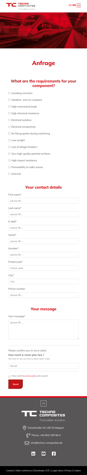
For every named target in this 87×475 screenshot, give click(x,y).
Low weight (18, 140)
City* (11, 275)
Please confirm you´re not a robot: (29, 354)
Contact (10, 470)
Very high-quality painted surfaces (30, 153)
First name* (15, 194)
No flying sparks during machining (30, 133)
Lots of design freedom (24, 146)
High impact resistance (24, 160)
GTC (48, 470)
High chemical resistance (25, 113)
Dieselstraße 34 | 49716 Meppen (43, 428)
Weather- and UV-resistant (26, 99)
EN (74, 5)
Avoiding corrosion (22, 93)
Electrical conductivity (23, 126)
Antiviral (16, 173)
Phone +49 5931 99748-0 (43, 435)
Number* (13, 248)
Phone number (16, 288)
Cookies (77, 470)
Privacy (68, 470)
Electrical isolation (21, 120)
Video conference (23, 470)
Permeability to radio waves (27, 167)
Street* (12, 234)
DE (70, 5)
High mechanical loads (24, 106)
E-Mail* (12, 221)
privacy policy (30, 376)
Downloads (39, 470)
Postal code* (15, 261)
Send (15, 384)
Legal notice (57, 470)
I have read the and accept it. (29, 376)
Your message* (16, 316)
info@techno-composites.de (43, 443)
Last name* (14, 208)
